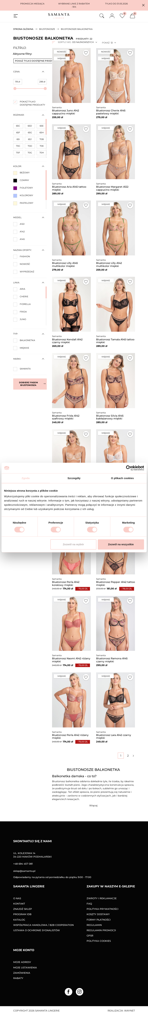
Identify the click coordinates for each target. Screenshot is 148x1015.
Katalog (19, 919)
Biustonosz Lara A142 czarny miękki (113, 736)
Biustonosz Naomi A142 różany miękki (71, 660)
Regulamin (94, 925)
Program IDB (22, 914)
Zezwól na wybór (73, 544)
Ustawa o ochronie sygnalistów (36, 930)
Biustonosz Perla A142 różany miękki (70, 736)
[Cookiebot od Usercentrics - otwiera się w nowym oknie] (128, 468)
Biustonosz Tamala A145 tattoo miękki (115, 341)
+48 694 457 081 (23, 863)
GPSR (90, 935)
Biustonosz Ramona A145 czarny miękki (112, 660)
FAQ (89, 903)
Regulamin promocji (101, 930)
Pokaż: (106, 42)
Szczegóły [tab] (74, 478)
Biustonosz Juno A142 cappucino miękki (65, 112)
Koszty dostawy (98, 914)
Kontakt (19, 903)
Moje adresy (22, 962)
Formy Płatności (99, 919)
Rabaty (18, 978)
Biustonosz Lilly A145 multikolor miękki (65, 264)
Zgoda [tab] (26, 478)
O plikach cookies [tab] (122, 478)
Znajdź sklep (22, 908)
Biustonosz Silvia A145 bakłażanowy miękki (109, 417)
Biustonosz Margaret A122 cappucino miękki (112, 188)
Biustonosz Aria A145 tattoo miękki (69, 188)
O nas (17, 898)
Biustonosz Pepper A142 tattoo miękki (115, 583)
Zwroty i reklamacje (102, 898)
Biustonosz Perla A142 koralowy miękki (65, 583)
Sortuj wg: (64, 42)
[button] (143, 5)
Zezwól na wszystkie (121, 544)
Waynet (129, 1010)
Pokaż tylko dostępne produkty (38, 60)
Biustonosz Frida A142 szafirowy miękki (65, 417)
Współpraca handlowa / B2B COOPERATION (43, 925)
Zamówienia (21, 972)
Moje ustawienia (25, 967)
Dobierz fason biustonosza (32, 383)
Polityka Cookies (99, 940)
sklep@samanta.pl (24, 871)
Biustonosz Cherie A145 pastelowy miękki (110, 112)
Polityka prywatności (102, 908)
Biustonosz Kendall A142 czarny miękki (67, 341)
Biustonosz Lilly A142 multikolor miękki (109, 264)
